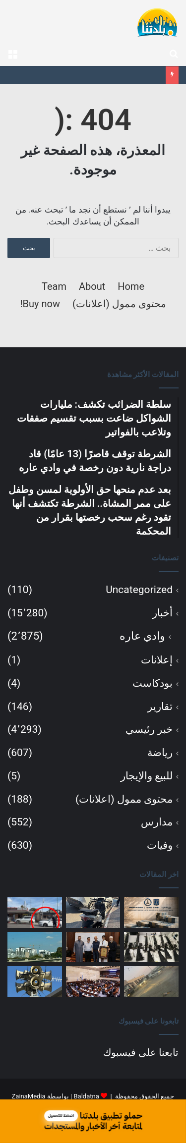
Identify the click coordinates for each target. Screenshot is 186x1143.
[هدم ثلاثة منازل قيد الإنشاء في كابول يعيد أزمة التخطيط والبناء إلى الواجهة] (151, 981)
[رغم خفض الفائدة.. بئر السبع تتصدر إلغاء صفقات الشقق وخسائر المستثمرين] (34, 947)
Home (131, 286)
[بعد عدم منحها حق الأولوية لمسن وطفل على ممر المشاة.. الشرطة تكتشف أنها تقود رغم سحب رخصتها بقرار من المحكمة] (34, 912)
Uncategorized (139, 590)
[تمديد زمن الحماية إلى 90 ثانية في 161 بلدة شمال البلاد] (34, 981)
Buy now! (40, 304)
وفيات (160, 845)
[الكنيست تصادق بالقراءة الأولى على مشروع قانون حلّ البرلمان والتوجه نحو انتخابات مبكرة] (93, 981)
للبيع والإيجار (147, 776)
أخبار (162, 613)
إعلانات (157, 660)
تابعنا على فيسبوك (141, 1052)
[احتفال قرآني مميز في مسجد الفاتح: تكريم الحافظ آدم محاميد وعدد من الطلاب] (93, 947)
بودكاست (152, 683)
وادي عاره (142, 636)
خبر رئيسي (149, 729)
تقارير (160, 706)
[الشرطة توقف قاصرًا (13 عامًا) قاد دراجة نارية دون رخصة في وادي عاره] (93, 912)
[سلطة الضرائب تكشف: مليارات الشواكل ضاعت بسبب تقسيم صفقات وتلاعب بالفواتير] (151, 912)
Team (54, 286)
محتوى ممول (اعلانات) (119, 304)
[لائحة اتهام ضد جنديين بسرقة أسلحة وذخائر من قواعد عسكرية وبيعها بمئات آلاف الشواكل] (151, 947)
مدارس (157, 822)
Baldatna (86, 1096)
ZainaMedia (29, 1096)
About (92, 286)
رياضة (160, 753)
